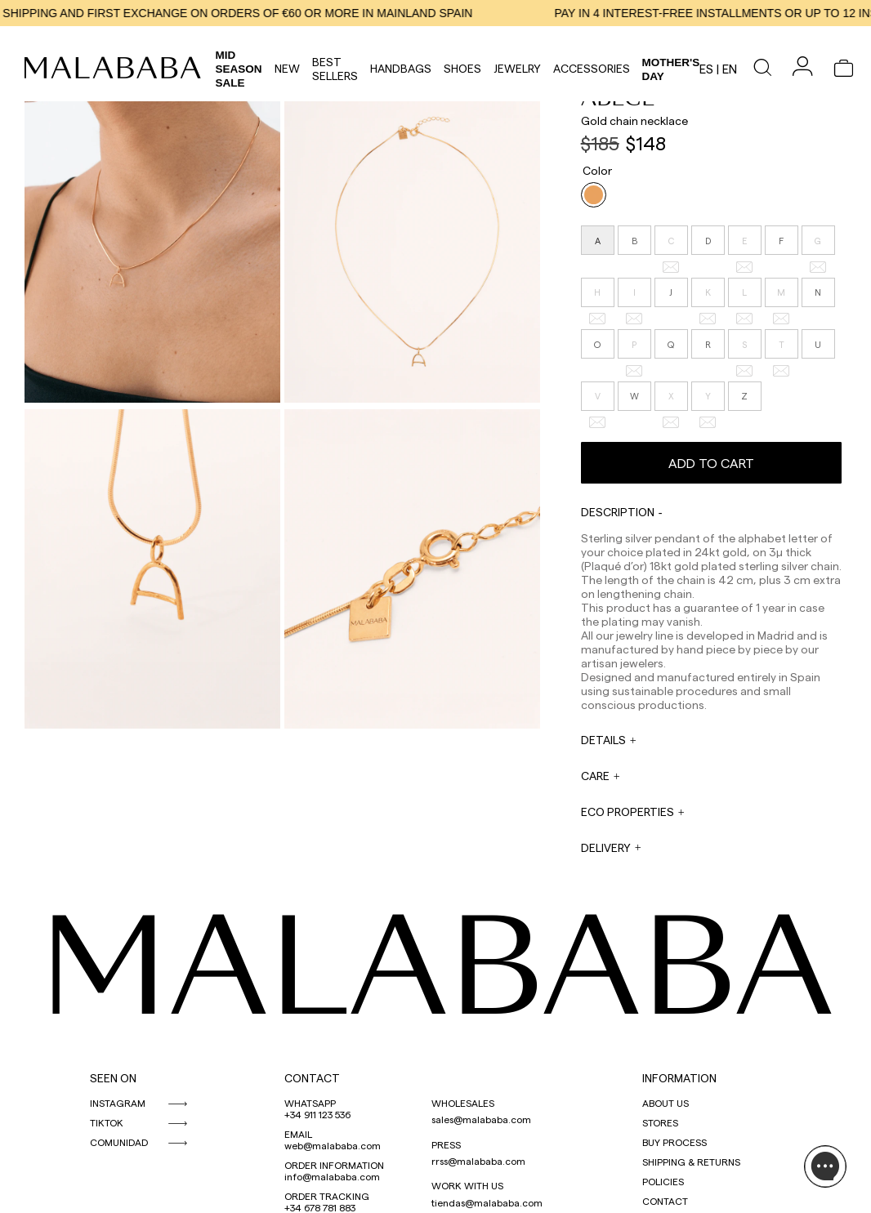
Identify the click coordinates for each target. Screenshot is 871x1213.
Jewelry (517, 68)
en (729, 68)
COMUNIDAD (119, 1142)
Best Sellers (335, 69)
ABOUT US (665, 1102)
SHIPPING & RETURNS (691, 1161)
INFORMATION (679, 1078)
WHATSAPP (310, 1102)
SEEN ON (113, 1078)
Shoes (462, 68)
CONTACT (312, 1078)
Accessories (591, 68)
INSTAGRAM (117, 1102)
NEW (287, 68)
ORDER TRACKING (326, 1196)
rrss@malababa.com (478, 1160)
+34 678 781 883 (319, 1207)
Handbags (400, 68)
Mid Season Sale (239, 69)
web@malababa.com (332, 1145)
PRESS (446, 1144)
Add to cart (711, 462)
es (706, 68)
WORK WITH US (467, 1185)
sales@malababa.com (481, 1119)
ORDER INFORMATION (334, 1165)
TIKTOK (106, 1122)
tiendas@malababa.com (487, 1202)
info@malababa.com (332, 1176)
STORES (660, 1122)
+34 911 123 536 (317, 1114)
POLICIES (663, 1181)
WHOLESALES (462, 1102)
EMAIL (298, 1133)
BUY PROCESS (674, 1142)
